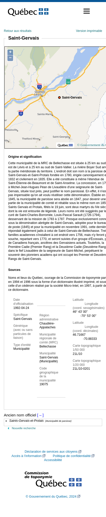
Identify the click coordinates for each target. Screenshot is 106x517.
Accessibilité (53, 460)
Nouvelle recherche (24, 428)
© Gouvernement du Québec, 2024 (51, 496)
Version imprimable (89, 31)
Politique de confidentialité (72, 456)
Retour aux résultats (17, 31)
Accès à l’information (27, 456)
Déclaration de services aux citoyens (51, 451)
